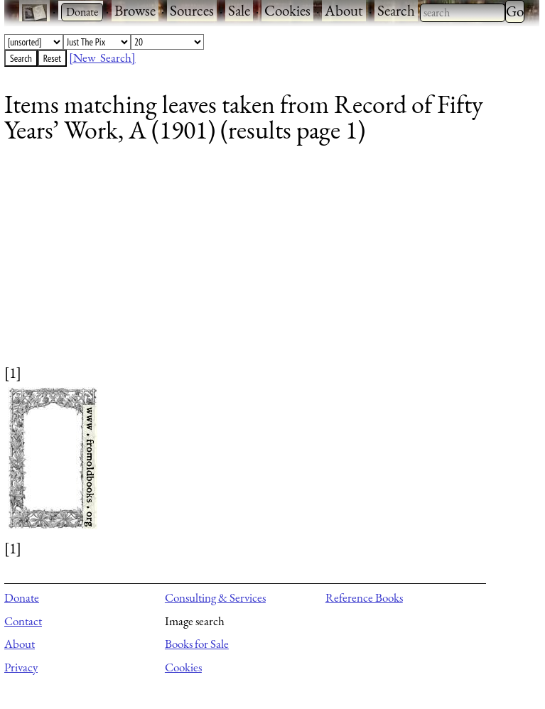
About (344, 10)
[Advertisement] (263, 262)
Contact (23, 621)
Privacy (21, 667)
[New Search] (102, 57)
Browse (135, 10)
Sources (192, 10)
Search (396, 10)
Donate (21, 597)
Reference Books (364, 597)
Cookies (287, 10)
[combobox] (462, 13)
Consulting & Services (215, 597)
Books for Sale (197, 643)
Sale (239, 10)
